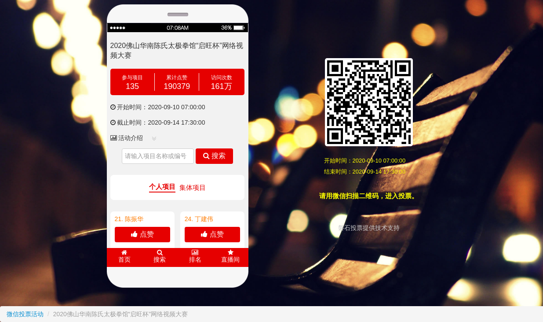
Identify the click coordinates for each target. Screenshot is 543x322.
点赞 (142, 234)
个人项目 (162, 186)
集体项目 (192, 187)
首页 (124, 256)
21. (129, 218)
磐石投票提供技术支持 (369, 227)
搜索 (214, 155)
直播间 (230, 256)
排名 (195, 256)
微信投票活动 (25, 314)
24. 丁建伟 (199, 218)
